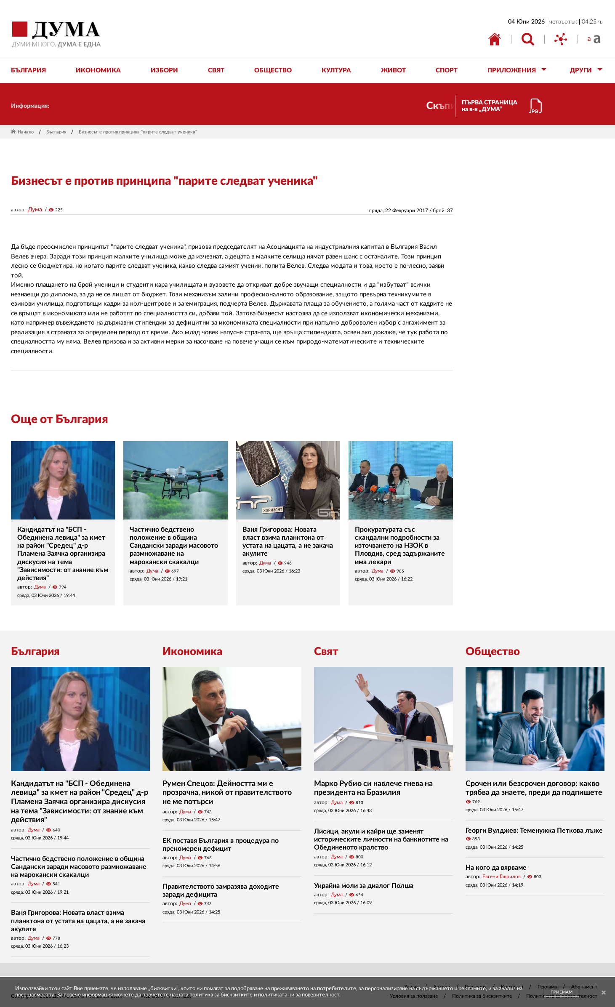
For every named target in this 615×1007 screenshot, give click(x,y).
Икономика (192, 651)
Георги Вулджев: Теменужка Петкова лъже (534, 830)
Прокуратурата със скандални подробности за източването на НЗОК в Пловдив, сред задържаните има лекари (400, 545)
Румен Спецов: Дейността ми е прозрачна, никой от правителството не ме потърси (227, 793)
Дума (35, 210)
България (56, 132)
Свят (326, 651)
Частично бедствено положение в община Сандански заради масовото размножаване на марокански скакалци (174, 545)
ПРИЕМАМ (561, 992)
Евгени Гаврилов (501, 876)
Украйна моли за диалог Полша (363, 885)
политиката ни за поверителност (298, 995)
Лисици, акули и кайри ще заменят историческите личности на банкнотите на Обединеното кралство (381, 839)
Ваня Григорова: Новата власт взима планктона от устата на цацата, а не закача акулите (78, 920)
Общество (493, 651)
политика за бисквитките (221, 995)
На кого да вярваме (496, 867)
